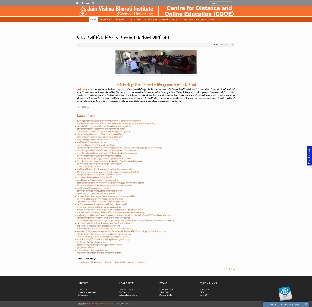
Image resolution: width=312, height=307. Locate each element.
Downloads (187, 19)
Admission (135, 19)
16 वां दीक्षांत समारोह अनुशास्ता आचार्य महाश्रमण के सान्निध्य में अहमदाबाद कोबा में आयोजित (109, 121)
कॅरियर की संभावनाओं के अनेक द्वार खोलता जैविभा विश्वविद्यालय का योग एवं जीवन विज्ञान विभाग (111, 213)
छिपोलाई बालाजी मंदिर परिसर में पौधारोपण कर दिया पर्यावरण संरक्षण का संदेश (104, 234)
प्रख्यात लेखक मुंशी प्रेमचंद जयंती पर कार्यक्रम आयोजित (96, 194)
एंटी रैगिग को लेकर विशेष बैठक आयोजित (91, 242)
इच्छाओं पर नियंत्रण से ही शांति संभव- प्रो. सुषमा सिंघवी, (96, 145)
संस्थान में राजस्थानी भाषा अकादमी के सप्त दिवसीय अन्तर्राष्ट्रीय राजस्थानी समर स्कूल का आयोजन (110, 210)
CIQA (219, 19)
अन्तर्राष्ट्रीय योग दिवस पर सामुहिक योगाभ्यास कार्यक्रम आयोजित (99, 207)
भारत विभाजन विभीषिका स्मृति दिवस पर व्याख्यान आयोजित (98, 180)
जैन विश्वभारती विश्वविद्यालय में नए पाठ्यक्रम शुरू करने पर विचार (100, 199)
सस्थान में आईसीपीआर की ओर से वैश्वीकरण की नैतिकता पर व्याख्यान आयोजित (104, 229)
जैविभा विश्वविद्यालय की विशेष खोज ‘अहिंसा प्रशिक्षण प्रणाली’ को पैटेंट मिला (103, 218)
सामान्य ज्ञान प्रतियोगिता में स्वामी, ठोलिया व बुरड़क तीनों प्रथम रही (99, 191)
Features (201, 19)
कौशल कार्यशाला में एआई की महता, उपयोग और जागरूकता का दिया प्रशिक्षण (104, 159)
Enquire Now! (309, 156)
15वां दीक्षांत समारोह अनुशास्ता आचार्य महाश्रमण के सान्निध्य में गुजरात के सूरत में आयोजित (108, 172)
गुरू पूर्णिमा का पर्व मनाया (86, 248)
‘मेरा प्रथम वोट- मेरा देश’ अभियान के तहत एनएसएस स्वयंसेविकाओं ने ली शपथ (104, 223)
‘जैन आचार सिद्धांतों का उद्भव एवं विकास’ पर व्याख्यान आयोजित (99, 134)
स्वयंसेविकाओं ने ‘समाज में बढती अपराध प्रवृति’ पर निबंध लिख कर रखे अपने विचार (105, 169)
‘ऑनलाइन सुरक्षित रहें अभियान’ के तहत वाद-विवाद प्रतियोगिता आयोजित (102, 237)
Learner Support (168, 19)
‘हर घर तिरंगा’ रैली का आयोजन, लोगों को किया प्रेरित (95, 178)
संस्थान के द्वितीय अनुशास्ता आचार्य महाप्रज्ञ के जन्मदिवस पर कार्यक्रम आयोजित (104, 126)
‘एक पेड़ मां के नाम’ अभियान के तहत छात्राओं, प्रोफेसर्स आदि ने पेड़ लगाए (102, 202)
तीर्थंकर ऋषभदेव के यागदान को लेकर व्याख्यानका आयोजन (97, 140)
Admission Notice (126, 297)
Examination (150, 19)
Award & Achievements (87, 299)
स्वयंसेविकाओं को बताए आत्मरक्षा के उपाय (91, 143)
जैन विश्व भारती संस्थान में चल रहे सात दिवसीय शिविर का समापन (99, 164)
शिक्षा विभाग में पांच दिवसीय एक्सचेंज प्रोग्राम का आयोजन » (126, 262)
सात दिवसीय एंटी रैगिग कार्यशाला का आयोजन (93, 188)
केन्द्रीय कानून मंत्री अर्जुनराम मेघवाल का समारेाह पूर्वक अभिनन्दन (99, 253)
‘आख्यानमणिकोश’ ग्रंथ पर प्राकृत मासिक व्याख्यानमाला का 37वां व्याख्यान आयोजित (106, 196)
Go (235, 3)
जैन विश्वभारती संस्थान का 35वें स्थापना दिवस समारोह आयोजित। (99, 156)
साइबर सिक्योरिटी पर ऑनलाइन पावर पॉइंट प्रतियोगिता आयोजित (99, 245)
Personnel (122, 19)
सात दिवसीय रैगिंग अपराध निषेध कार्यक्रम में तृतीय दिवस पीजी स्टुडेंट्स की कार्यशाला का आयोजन (110, 183)
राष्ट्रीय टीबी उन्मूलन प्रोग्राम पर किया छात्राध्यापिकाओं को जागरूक (99, 137)
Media (211, 19)
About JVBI (83, 297)
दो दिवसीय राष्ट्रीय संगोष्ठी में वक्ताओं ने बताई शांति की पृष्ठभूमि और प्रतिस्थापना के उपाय (107, 151)
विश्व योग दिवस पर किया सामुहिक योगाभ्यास (92, 250)
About (93, 19)
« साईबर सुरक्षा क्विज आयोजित (91, 262)
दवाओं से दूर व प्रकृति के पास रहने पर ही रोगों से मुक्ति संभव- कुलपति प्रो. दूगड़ (103, 240)
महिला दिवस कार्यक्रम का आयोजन (89, 167)
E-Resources (204, 297)
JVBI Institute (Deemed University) (100, 304)
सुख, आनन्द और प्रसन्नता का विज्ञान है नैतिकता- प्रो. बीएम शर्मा (98, 226)
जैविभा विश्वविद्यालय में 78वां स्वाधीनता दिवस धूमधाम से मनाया (99, 175)
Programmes (106, 19)
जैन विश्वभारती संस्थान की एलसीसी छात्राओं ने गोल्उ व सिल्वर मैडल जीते (102, 204)
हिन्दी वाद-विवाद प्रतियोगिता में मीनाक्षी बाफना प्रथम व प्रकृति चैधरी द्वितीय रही (104, 132)
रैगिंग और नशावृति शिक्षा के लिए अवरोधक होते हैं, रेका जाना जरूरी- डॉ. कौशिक (104, 186)
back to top (231, 269)
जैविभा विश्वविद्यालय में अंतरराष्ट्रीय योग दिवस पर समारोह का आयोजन (101, 129)
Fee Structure (124, 299)
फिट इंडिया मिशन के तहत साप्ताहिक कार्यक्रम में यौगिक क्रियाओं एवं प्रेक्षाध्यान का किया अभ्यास (109, 161)
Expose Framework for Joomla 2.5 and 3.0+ (156, 11)
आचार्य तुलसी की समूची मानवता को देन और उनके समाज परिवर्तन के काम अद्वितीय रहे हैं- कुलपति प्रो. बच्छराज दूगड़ (117, 124)
